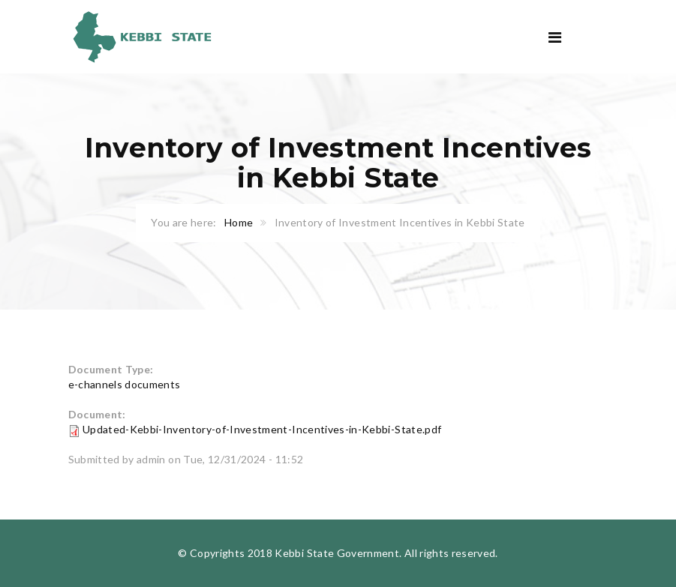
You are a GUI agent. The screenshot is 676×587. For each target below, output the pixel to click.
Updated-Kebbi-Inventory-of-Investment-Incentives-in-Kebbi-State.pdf (262, 429)
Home (238, 222)
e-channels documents (124, 384)
